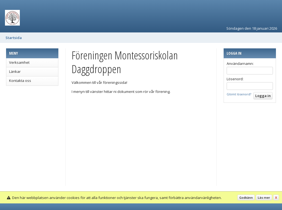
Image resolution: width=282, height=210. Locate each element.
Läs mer (264, 197)
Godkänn (246, 197)
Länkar (15, 71)
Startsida (14, 37)
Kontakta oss (20, 80)
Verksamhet (19, 62)
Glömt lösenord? (239, 94)
